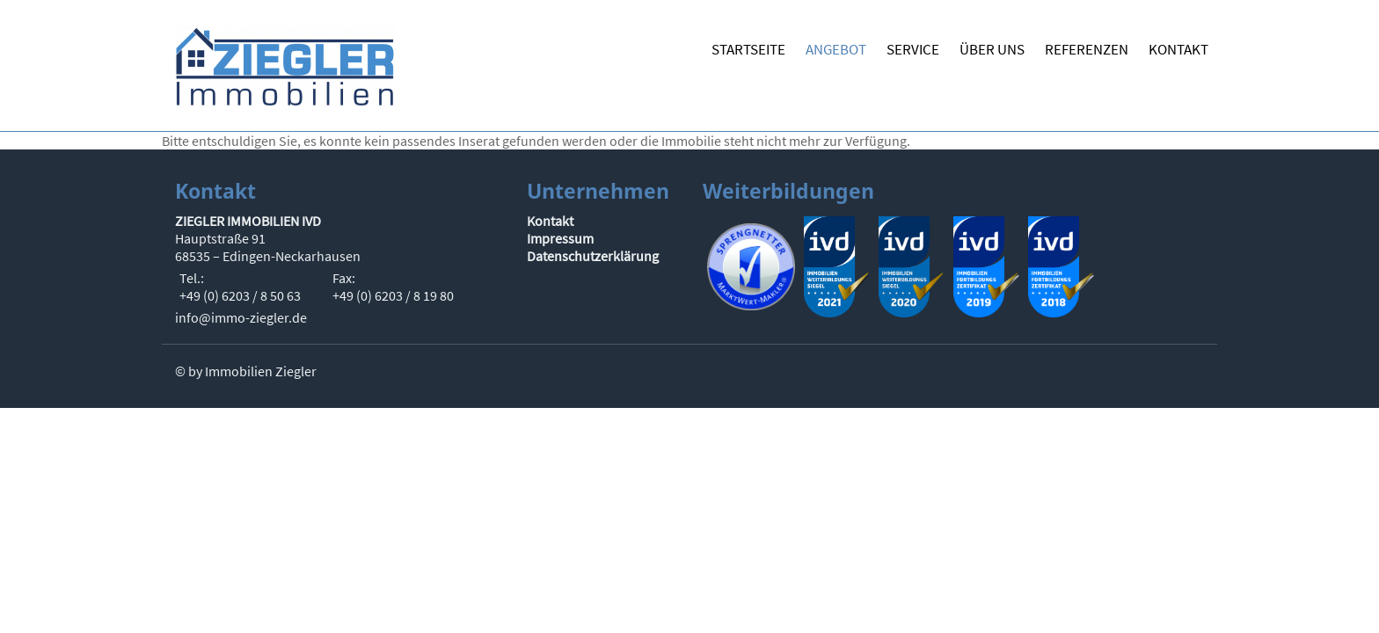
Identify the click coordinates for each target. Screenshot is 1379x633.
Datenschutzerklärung (593, 256)
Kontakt (550, 220)
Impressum (560, 238)
